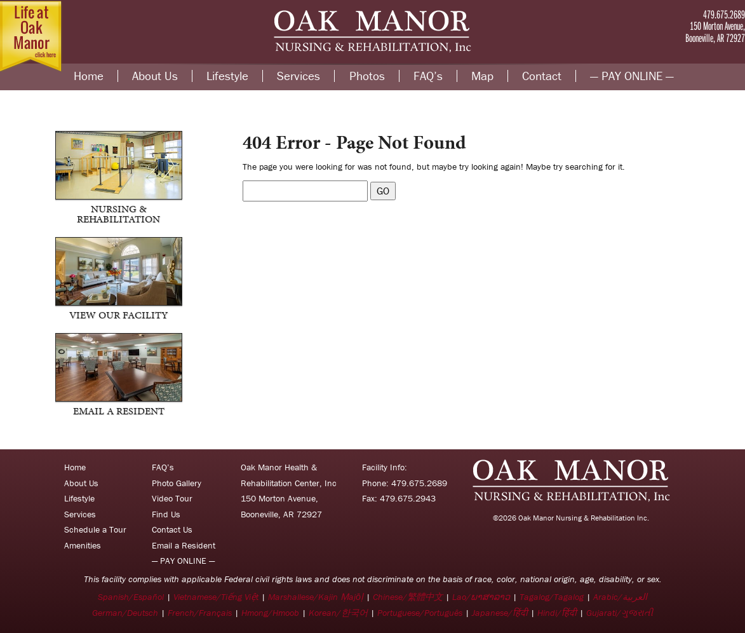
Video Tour (172, 498)
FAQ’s (428, 76)
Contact (541, 76)
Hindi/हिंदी (557, 612)
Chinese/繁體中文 (408, 596)
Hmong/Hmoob (270, 612)
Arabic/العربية (620, 596)
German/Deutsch (125, 612)
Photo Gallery (176, 483)
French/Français (200, 612)
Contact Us (172, 529)
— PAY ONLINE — (632, 76)
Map (482, 76)
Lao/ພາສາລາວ (481, 596)
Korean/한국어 (338, 612)
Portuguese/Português (419, 612)
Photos (367, 76)
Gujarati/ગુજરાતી (619, 612)
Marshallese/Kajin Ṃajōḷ (315, 596)
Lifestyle (227, 76)
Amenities (82, 545)
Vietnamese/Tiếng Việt (215, 596)
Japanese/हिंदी (500, 612)
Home (89, 76)
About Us (155, 76)
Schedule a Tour (95, 529)
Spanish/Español (131, 596)
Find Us (166, 514)
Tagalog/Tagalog (552, 596)
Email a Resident (183, 545)
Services (298, 76)
